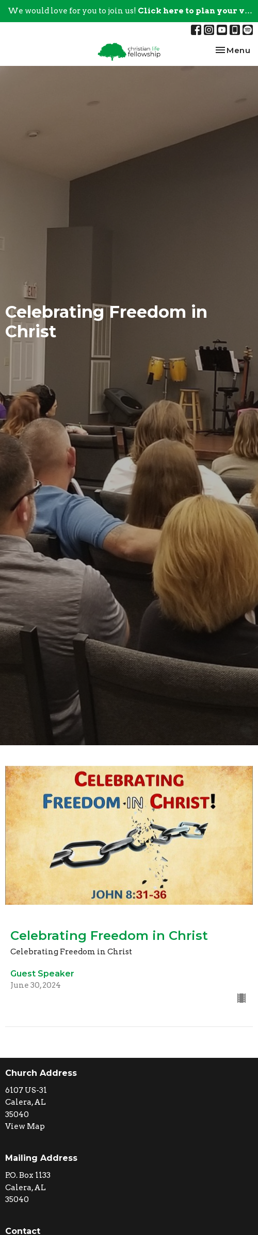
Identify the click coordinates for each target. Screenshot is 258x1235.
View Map (25, 1126)
